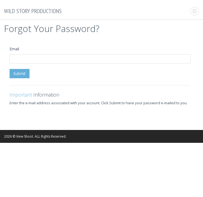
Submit (19, 73)
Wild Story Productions (32, 11)
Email (14, 48)
